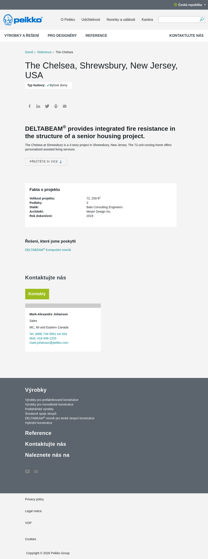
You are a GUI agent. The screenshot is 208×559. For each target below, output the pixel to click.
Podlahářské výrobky (39, 409)
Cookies (30, 539)
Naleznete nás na (47, 455)
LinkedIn (38, 106)
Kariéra (147, 19)
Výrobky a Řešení (21, 35)
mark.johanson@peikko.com (49, 342)
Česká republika (190, 5)
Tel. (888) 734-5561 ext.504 (48, 334)
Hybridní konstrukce (38, 423)
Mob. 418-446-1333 (43, 338)
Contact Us (36, 469)
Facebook (29, 106)
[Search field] (178, 19)
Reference (96, 35)
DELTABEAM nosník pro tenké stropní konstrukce (59, 418)
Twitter (47, 106)
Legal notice (33, 511)
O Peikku (68, 19)
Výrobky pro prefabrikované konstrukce (51, 400)
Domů (29, 52)
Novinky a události (121, 19)
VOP (28, 523)
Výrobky (36, 390)
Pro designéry (62, 35)
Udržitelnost (91, 19)
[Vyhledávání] (201, 19)
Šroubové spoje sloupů (40, 413)
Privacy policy (34, 499)
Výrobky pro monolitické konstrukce (49, 404)
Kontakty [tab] (37, 294)
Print (56, 106)
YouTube (27, 469)
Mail (64, 106)
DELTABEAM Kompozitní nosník (48, 250)
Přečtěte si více (46, 161)
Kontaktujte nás (186, 35)
